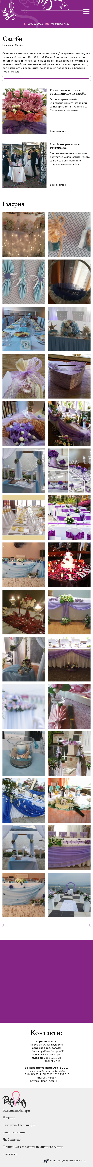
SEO (84, 1160)
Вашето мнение (14, 1132)
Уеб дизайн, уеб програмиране (65, 1160)
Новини (8, 1117)
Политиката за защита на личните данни (32, 1146)
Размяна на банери (16, 1110)
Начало (6, 45)
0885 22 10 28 (33, 23)
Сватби (19, 45)
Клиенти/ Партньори (18, 1124)
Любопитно (11, 1139)
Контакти (9, 1153)
